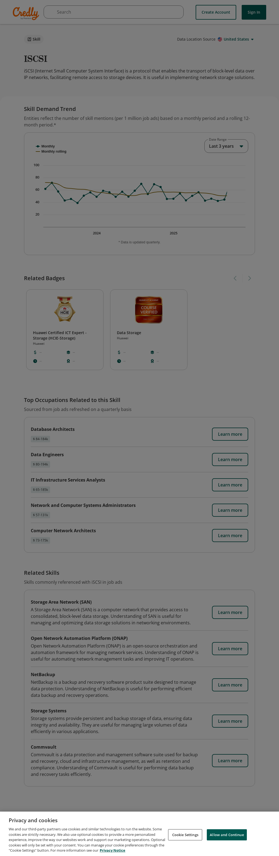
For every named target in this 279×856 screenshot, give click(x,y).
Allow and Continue (227, 835)
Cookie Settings (185, 835)
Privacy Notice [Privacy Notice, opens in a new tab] (112, 851)
